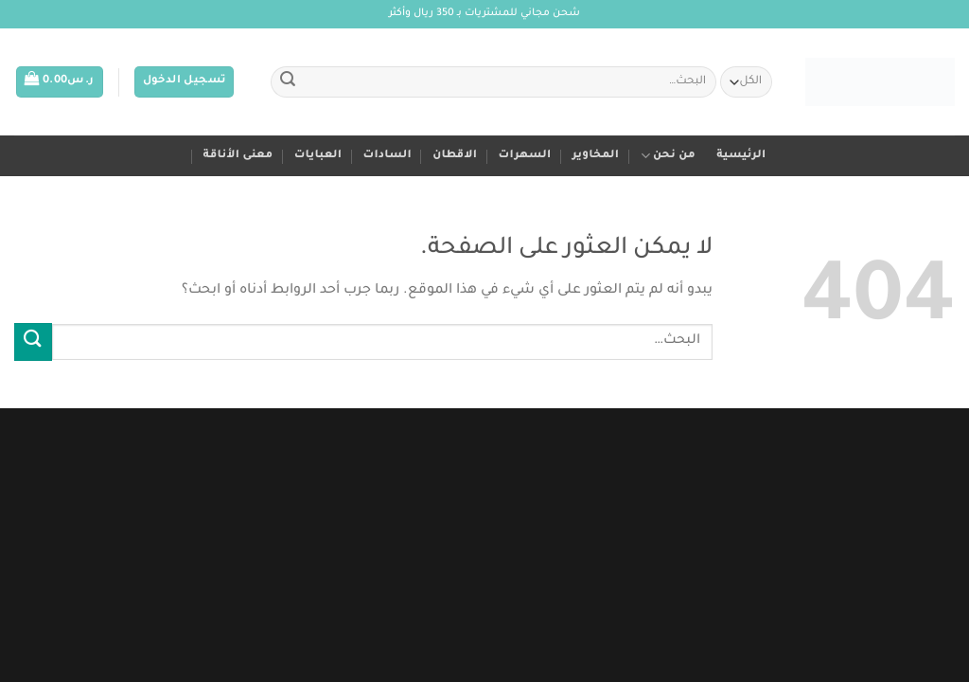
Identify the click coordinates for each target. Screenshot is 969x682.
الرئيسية (741, 156)
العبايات (318, 156)
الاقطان (454, 156)
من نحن (668, 156)
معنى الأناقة (238, 156)
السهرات (525, 156)
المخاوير (596, 156)
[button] (184, 82)
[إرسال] (288, 82)
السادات (387, 156)
